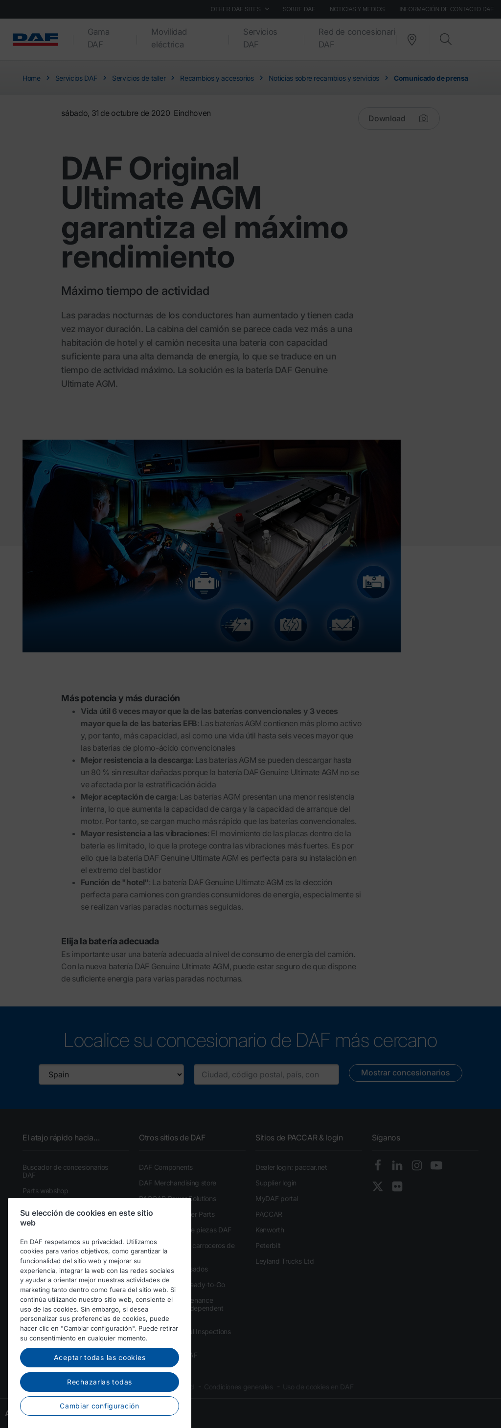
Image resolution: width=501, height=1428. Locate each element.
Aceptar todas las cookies (100, 1377)
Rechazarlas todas (99, 1401)
